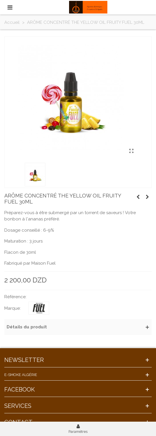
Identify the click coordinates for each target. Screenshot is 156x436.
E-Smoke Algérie (20, 375)
